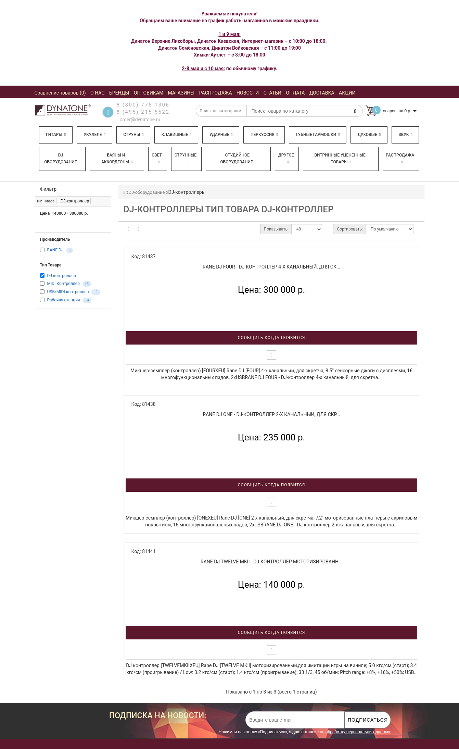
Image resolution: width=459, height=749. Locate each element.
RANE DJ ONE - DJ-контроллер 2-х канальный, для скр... (271, 414)
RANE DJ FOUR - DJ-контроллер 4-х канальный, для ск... (271, 267)
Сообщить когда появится (271, 337)
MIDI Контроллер (63, 283)
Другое (286, 158)
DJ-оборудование (62, 158)
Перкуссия (264, 134)
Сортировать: (350, 229)
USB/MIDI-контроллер (68, 291)
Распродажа (400, 158)
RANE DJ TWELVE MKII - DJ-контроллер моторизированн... (271, 561)
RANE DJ (55, 250)
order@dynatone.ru (138, 119)
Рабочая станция (63, 300)
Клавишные (177, 134)
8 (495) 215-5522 (143, 112)
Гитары (56, 134)
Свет (157, 158)
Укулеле (94, 134)
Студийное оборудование (238, 158)
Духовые (369, 134)
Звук (405, 134)
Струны (133, 134)
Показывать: (276, 229)
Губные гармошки (318, 134)
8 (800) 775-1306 (143, 105)
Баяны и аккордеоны (117, 158)
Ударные (221, 134)
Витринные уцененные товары (339, 158)
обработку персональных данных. (358, 731)
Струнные (185, 158)
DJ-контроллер (73, 201)
